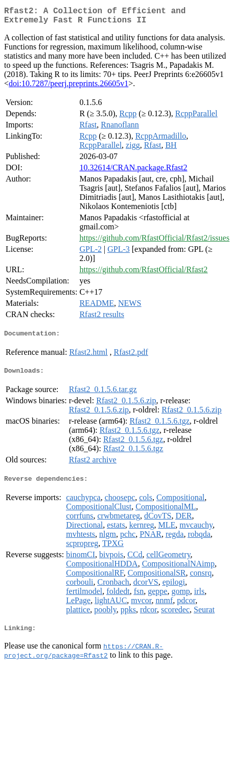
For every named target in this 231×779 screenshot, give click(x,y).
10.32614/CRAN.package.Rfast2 (133, 171)
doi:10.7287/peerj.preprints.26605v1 (68, 87)
